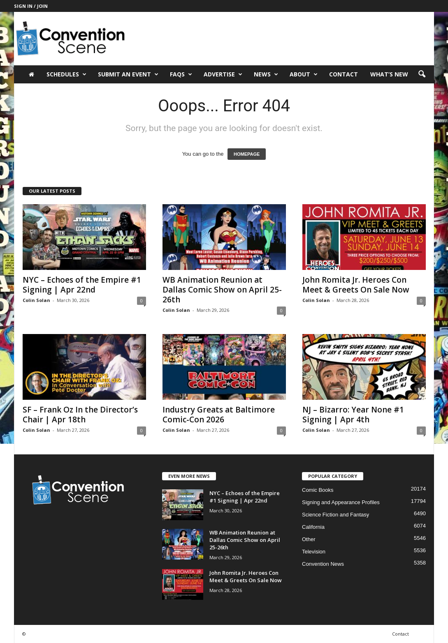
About (304, 74)
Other (309, 539)
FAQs (181, 74)
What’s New (389, 74)
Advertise (223, 74)
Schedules (66, 74)
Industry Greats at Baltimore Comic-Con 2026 (218, 414)
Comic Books (318, 490)
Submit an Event (128, 74)
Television (313, 552)
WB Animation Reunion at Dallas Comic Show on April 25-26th (222, 289)
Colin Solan (36, 300)
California (313, 527)
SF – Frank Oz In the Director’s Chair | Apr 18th (80, 414)
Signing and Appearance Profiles (341, 502)
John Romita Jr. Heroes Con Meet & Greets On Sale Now (355, 284)
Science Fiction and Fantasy (335, 515)
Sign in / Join (31, 6)
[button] (422, 74)
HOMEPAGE (247, 154)
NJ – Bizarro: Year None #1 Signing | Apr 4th (353, 414)
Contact (343, 74)
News (266, 74)
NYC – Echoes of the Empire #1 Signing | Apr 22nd (82, 284)
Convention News (323, 564)
